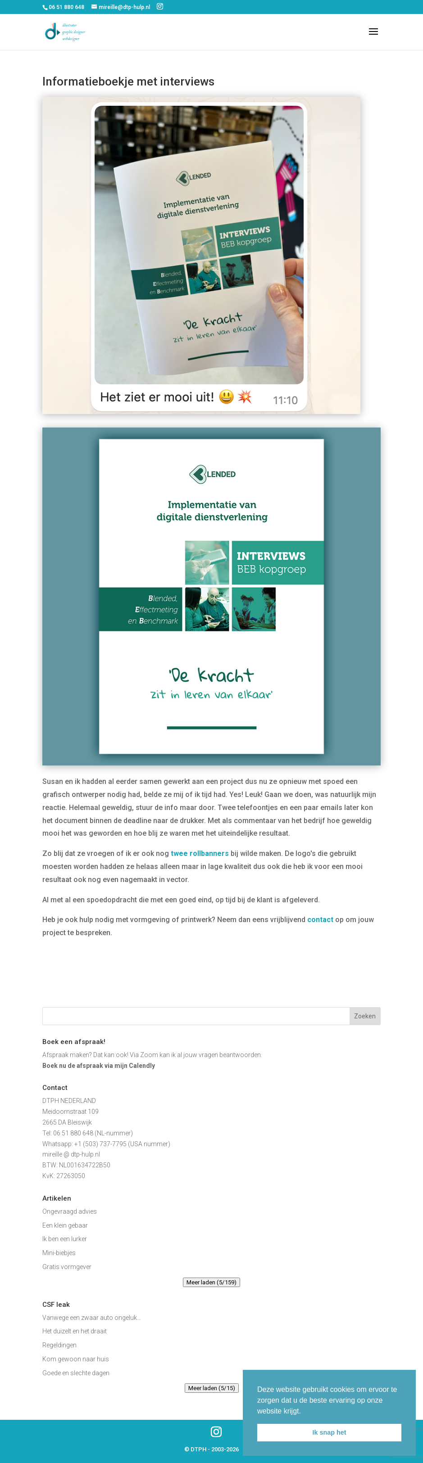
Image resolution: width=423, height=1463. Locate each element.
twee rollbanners (200, 853)
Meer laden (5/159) (211, 1282)
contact (320, 919)
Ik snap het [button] (329, 1432)
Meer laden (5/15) (211, 1388)
